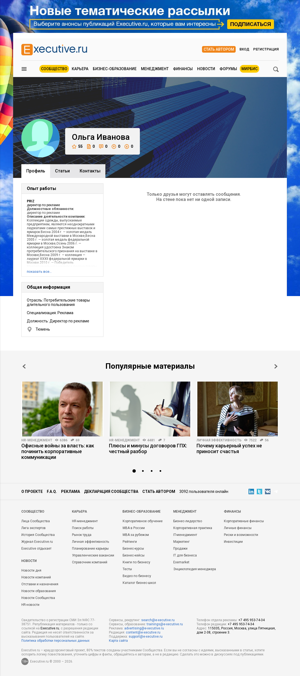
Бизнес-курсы (133, 548)
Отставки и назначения (39, 584)
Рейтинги (130, 542)
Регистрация (266, 49)
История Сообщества (38, 535)
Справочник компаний (89, 562)
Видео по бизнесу (137, 576)
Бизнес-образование (115, 69)
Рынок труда (81, 535)
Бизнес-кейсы (134, 555)
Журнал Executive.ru (37, 542)
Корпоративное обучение (143, 521)
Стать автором (219, 49)
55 (77, 146)
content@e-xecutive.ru (143, 632)
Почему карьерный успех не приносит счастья (229, 448)
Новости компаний (36, 577)
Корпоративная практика (192, 528)
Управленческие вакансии (93, 555)
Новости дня (31, 570)
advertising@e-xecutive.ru (144, 628)
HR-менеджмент (36, 440)
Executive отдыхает (36, 548)
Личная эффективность (219, 440)
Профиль (35, 171)
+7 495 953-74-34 (251, 620)
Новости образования (38, 591)
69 (77, 440)
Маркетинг (181, 542)
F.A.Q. (52, 491)
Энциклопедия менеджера (194, 569)
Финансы (183, 69)
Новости (206, 69)
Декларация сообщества (111, 491)
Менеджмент (155, 69)
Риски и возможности (241, 535)
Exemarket (181, 562)
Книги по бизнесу (136, 562)
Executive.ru (50, 628)
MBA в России (134, 528)
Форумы (228, 69)
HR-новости (30, 605)
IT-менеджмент (185, 535)
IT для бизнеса (185, 555)
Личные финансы (238, 528)
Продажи (180, 548)
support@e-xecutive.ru (146, 636)
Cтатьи (62, 171)
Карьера (80, 69)
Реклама (70, 491)
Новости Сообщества (38, 598)
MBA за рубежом (136, 535)
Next (276, 366)
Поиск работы (83, 528)
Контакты (90, 171)
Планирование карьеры (90, 548)
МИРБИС (249, 69)
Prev (24, 366)
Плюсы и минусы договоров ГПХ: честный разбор (148, 448)
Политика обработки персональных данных (55, 641)
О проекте (32, 491)
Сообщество (54, 69)
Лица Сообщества (35, 521)
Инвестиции (233, 542)
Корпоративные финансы (244, 521)
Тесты (127, 569)
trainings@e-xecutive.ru (165, 624)
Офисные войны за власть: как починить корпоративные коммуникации (57, 451)
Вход (244, 49)
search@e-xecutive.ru (158, 620)
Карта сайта (118, 641)
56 (267, 440)
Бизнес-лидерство (187, 521)
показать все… (39, 271)
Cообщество (32, 511)
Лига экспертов (33, 528)
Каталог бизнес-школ (139, 583)
